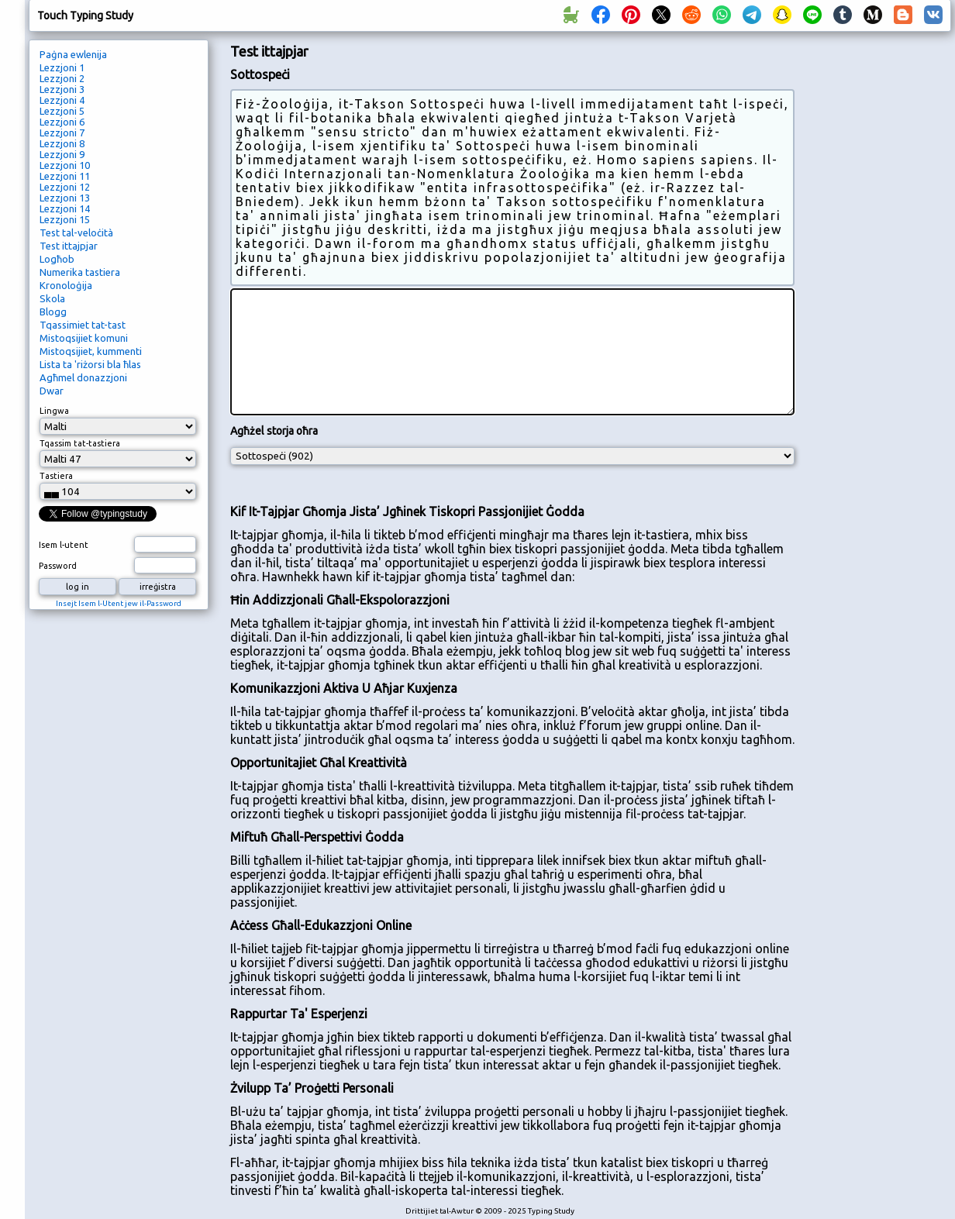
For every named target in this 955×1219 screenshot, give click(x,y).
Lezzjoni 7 (62, 132)
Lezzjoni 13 (65, 197)
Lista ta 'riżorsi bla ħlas (90, 364)
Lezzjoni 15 (65, 219)
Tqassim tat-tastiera (80, 443)
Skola (52, 298)
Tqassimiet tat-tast (83, 324)
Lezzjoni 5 (62, 110)
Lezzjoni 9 (62, 154)
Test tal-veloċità (76, 232)
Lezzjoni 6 (62, 121)
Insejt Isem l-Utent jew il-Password (118, 603)
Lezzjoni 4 (62, 100)
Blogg (53, 311)
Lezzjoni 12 (65, 186)
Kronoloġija (66, 285)
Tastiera (56, 475)
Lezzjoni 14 (65, 208)
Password (58, 565)
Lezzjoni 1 (62, 67)
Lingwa (54, 410)
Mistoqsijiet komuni (84, 337)
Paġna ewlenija (73, 54)
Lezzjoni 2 (62, 78)
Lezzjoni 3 (62, 89)
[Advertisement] (878, 299)
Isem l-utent (63, 544)
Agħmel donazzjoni (83, 377)
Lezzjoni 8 (62, 143)
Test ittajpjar (69, 245)
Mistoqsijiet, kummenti (91, 351)
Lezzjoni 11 (65, 175)
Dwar (52, 390)
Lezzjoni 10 (65, 165)
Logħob (57, 258)
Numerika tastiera (80, 272)
